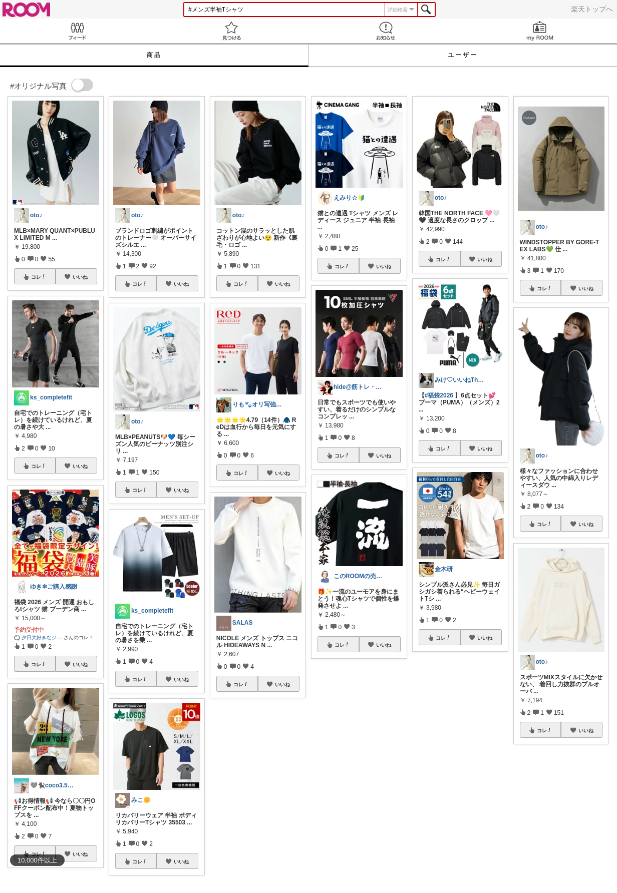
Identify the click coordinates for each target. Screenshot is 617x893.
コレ (38, 276)
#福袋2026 (439, 395)
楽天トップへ (592, 9)
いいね (80, 276)
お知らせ (385, 31)
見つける (231, 31)
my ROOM (540, 31)
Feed (77, 31)
